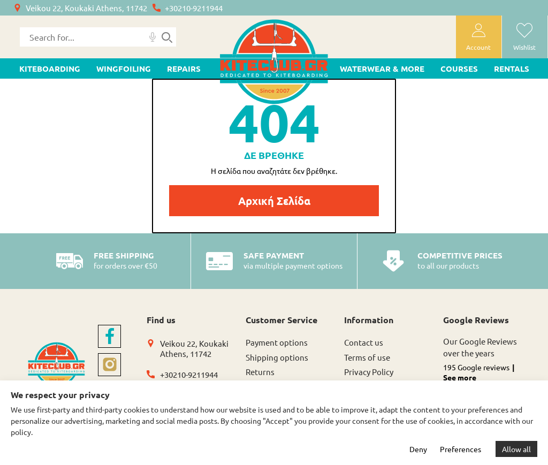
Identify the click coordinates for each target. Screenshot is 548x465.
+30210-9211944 (194, 8)
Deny (418, 449)
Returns (260, 372)
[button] (486, 379)
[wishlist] (524, 37)
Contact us (363, 342)
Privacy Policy (368, 372)
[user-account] (478, 37)
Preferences (460, 449)
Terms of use (367, 357)
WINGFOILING (123, 68)
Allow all (516, 449)
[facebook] (109, 336)
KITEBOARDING (49, 68)
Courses (459, 68)
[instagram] (109, 364)
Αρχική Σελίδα (274, 201)
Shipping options (277, 357)
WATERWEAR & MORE (382, 68)
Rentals (511, 68)
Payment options (277, 342)
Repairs (184, 68)
